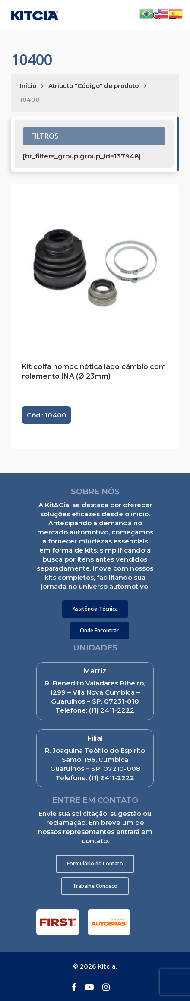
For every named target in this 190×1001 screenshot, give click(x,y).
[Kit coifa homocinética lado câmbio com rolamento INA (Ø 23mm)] (94, 267)
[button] (95, 609)
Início (28, 85)
